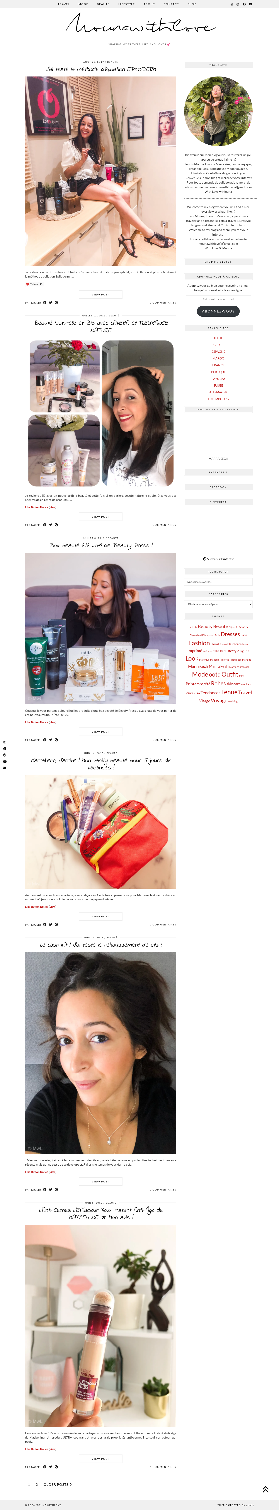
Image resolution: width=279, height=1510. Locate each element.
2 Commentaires (163, 302)
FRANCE (218, 365)
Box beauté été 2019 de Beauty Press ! (100, 545)
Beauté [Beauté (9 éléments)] (220, 626)
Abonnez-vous (218, 311)
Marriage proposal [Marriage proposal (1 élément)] (239, 666)
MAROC (218, 358)
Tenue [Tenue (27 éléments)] (229, 692)
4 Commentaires (163, 1466)
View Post (100, 294)
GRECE (218, 345)
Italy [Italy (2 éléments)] (223, 651)
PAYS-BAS (218, 378)
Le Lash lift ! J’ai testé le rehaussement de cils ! (101, 945)
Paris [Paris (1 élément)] (242, 675)
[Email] (250, 4)
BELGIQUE (218, 372)
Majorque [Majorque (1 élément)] (204, 659)
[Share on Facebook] (45, 302)
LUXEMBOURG (218, 399)
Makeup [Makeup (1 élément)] (214, 659)
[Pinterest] (238, 4)
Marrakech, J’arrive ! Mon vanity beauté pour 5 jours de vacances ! (101, 764)
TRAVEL (64, 4)
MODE (83, 4)
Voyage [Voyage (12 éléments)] (219, 700)
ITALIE (218, 338)
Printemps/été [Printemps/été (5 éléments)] (198, 683)
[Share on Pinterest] (57, 302)
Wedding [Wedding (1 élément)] (233, 701)
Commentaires (164, 524)
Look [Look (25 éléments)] (192, 658)
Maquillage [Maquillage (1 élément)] (236, 659)
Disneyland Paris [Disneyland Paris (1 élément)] (211, 635)
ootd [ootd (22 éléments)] (215, 674)
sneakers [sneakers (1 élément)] (246, 684)
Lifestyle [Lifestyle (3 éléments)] (232, 651)
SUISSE (218, 385)
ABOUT (149, 4)
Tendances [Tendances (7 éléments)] (210, 692)
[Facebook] (244, 4)
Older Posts (58, 1484)
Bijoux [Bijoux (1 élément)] (232, 627)
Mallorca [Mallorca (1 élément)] (224, 659)
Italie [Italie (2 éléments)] (216, 651)
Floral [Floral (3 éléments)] (215, 644)
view (52, 507)
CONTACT (171, 4)
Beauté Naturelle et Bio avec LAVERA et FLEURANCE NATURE (100, 327)
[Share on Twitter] (51, 302)
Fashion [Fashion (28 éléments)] (199, 643)
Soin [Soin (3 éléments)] (188, 693)
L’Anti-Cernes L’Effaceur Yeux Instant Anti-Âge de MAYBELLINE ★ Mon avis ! (101, 1214)
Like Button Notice (36, 507)
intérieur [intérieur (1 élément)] (207, 651)
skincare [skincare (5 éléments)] (233, 683)
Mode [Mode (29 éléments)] (200, 674)
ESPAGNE (218, 351)
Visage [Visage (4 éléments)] (204, 701)
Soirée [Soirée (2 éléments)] (195, 693)
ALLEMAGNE (218, 392)
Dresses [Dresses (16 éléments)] (230, 634)
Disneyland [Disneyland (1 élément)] (196, 635)
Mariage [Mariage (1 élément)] (246, 659)
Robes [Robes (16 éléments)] (218, 683)
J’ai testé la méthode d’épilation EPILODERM (100, 69)
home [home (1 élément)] (245, 644)
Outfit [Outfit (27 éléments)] (229, 674)
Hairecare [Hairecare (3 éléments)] (234, 644)
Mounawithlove (140, 27)
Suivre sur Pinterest (218, 559)
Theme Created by (236, 1505)
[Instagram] (232, 4)
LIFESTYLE (126, 4)
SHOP (192, 4)
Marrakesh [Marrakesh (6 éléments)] (219, 666)
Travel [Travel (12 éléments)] (245, 692)
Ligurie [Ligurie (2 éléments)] (244, 651)
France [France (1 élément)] (223, 644)
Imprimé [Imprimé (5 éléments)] (194, 650)
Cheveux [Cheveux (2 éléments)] (242, 627)
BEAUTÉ (103, 4)
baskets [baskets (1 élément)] (193, 627)
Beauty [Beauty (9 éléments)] (205, 626)
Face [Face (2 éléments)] (244, 635)
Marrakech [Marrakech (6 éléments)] (198, 666)
